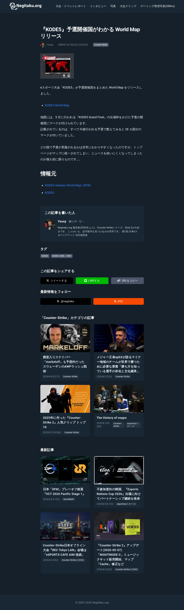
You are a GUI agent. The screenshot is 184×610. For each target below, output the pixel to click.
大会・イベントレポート (71, 6)
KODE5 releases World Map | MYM (68, 185)
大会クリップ (128, 6)
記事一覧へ (76, 221)
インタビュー (98, 6)
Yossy (62, 221)
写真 (113, 6)
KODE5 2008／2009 (61, 256)
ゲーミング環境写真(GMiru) (157, 6)
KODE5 (49, 192)
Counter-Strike (100, 45)
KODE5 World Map (57, 105)
